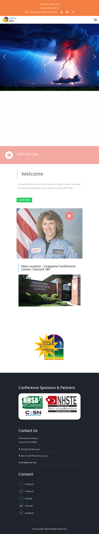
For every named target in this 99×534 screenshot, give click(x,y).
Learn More (24, 200)
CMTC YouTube (27, 155)
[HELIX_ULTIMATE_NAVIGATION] (95, 20)
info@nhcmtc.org (28, 462)
